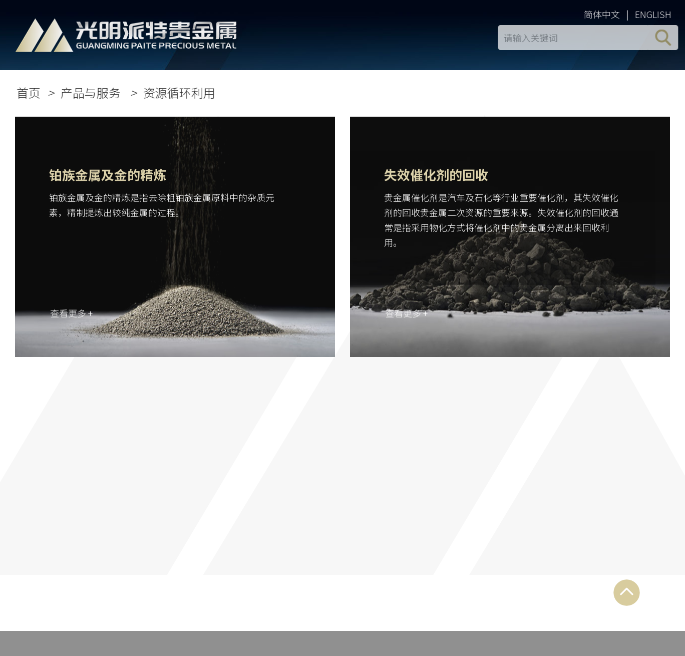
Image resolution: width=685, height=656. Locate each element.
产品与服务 (93, 92)
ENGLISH (654, 14)
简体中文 (603, 14)
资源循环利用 (181, 92)
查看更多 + (71, 314)
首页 (30, 92)
